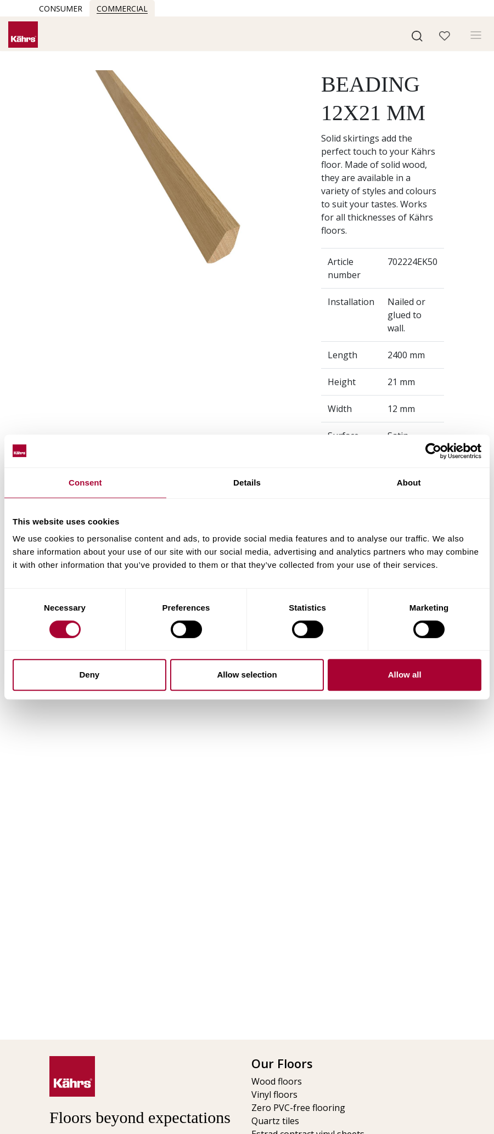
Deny (89, 674)
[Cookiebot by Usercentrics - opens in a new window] (433, 451)
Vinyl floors (274, 1094)
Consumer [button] (60, 8)
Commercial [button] (122, 8)
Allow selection (247, 674)
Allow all (405, 674)
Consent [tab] (85, 482)
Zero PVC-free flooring (298, 1108)
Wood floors (276, 1081)
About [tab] (409, 482)
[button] (417, 35)
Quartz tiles (275, 1121)
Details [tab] (247, 482)
